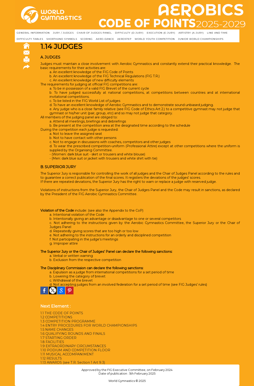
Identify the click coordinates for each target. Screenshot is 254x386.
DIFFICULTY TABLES (30, 38)
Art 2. (160, 109)
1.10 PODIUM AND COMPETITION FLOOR (74, 350)
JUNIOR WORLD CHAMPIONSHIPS (200, 38)
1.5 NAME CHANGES (56, 329)
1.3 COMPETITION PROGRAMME (67, 321)
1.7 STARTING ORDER (58, 338)
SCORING (86, 38)
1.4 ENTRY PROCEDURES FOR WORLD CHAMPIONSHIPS (88, 325)
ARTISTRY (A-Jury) (191, 32)
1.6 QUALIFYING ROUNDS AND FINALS (72, 334)
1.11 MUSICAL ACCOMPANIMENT (67, 354)
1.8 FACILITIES (52, 342)
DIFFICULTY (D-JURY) (129, 32)
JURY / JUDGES (63, 32)
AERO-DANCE (105, 38)
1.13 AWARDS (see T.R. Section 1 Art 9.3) (71, 362)
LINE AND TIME (217, 32)
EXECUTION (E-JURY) (161, 32)
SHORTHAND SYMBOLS (61, 38)
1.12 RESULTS (51, 358)
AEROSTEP (124, 38)
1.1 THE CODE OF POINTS (61, 313)
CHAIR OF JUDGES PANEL (94, 32)
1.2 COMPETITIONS (56, 317)
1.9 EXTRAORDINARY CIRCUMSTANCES (72, 346)
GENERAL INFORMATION (33, 32)
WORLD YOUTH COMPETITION (155, 38)
